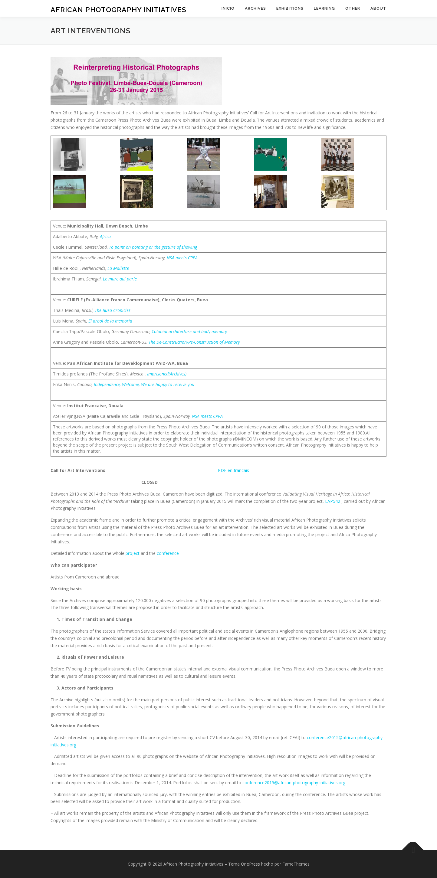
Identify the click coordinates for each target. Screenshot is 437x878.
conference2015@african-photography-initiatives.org (293, 782)
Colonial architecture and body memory (189, 331)
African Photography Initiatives (118, 9)
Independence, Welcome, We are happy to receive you (144, 384)
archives (255, 8)
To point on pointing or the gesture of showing (153, 247)
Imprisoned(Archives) (166, 374)
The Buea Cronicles (112, 310)
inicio (228, 8)
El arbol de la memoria (110, 321)
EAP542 (333, 501)
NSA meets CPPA (182, 257)
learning (324, 8)
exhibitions (290, 8)
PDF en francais (233, 470)
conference (168, 553)
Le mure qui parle (120, 279)
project (133, 553)
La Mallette (118, 268)
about (378, 8)
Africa (105, 236)
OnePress (250, 864)
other (352, 8)
